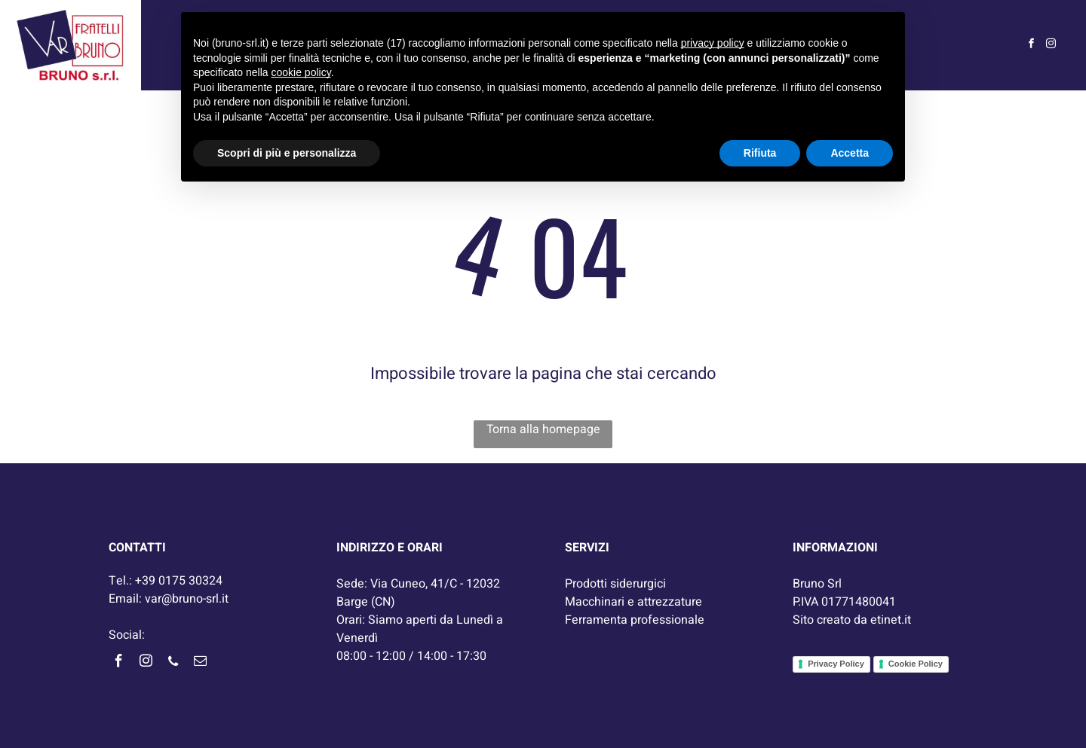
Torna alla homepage (543, 429)
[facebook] (1031, 45)
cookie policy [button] (301, 72)
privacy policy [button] (712, 43)
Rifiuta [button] (760, 153)
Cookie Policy (915, 663)
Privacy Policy (836, 663)
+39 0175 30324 (178, 581)
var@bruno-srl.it (187, 599)
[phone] (173, 663)
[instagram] (1051, 45)
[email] (200, 663)
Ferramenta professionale (634, 620)
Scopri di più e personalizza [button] (286, 153)
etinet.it (890, 620)
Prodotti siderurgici (615, 584)
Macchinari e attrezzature (633, 602)
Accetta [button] (849, 153)
